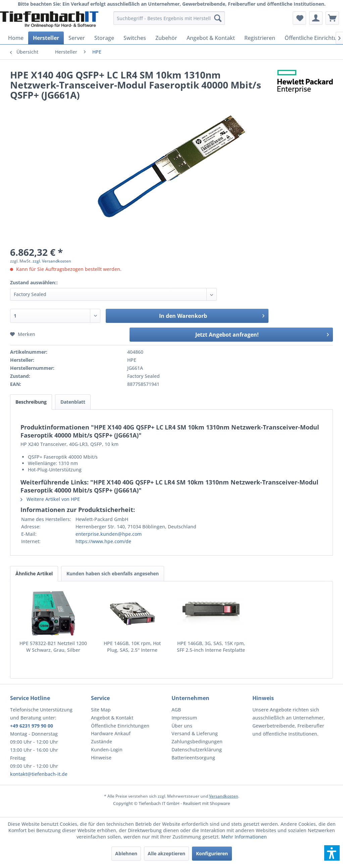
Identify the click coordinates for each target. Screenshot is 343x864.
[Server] (77, 38)
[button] (332, 853)
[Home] (15, 38)
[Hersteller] (46, 38)
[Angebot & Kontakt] (211, 38)
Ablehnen (126, 853)
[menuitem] (169, 18)
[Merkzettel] (299, 18)
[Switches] (135, 38)
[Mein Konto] (316, 18)
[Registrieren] (260, 38)
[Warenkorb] (332, 18)
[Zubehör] (166, 38)
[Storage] (104, 38)
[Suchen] (218, 18)
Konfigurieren (212, 853)
